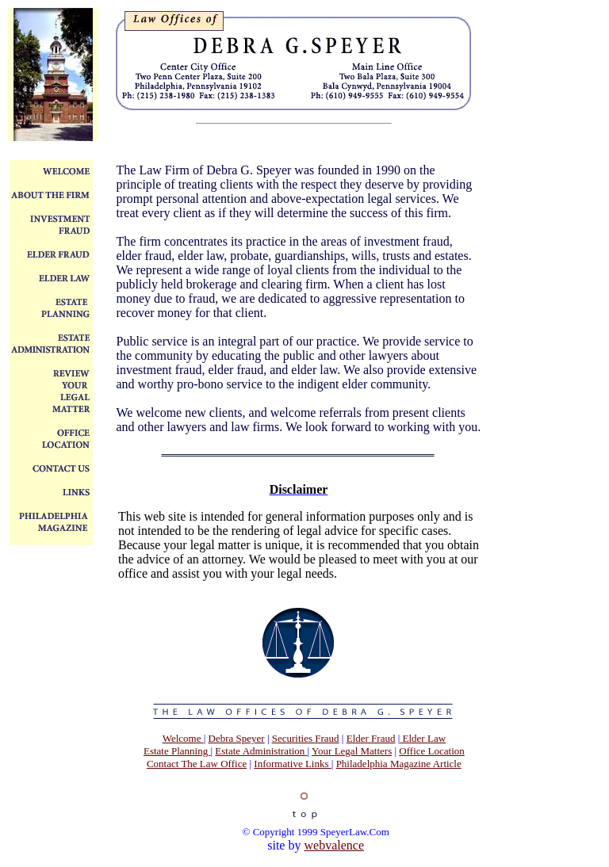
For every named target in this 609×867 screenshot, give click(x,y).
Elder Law (423, 738)
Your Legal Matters (352, 751)
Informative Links (292, 764)
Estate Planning (177, 751)
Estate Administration (261, 751)
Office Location (431, 751)
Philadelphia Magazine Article (399, 764)
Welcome (183, 738)
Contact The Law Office (197, 764)
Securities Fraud (305, 738)
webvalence (334, 845)
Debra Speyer (237, 738)
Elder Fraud (371, 738)
